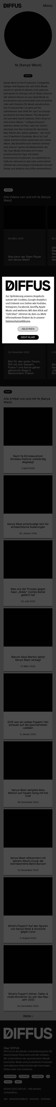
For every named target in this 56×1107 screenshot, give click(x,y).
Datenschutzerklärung (18, 321)
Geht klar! (28, 337)
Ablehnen (28, 329)
